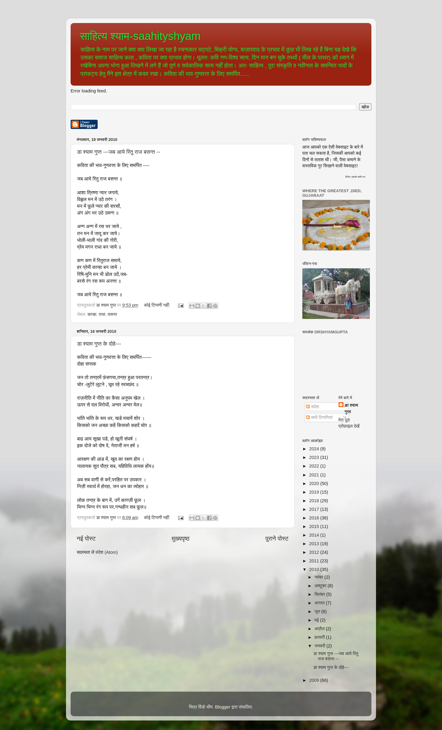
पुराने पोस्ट (277, 538)
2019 (314, 492)
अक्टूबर (321, 585)
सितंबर (320, 594)
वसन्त (112, 314)
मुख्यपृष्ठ (180, 538)
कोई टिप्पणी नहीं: (157, 305)
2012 (314, 552)
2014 (314, 535)
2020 (314, 483)
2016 (314, 517)
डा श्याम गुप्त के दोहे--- (99, 344)
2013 (314, 543)
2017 (314, 509)
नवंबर (320, 577)
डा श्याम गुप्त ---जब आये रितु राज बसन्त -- (118, 152)
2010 (314, 569)
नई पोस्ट (86, 538)
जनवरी (321, 645)
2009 (314, 680)
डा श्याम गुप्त (351, 408)
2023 (314, 457)
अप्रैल (320, 628)
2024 (314, 448)
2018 (314, 500)
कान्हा (91, 314)
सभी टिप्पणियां (319, 417)
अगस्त (320, 602)
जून (318, 611)
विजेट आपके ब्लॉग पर (355, 176)
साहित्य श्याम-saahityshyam (140, 36)
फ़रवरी (320, 637)
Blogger (223, 707)
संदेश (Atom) (106, 552)
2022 (314, 466)
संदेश (312, 406)
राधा (102, 314)
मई (317, 620)
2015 (314, 526)
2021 (314, 474)
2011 (314, 560)
